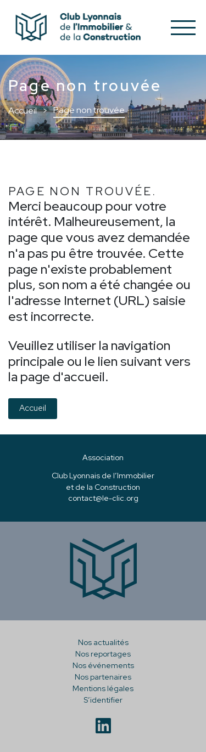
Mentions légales (103, 688)
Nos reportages (103, 654)
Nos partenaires (103, 677)
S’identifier (103, 700)
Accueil (32, 408)
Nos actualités (103, 642)
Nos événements (103, 665)
